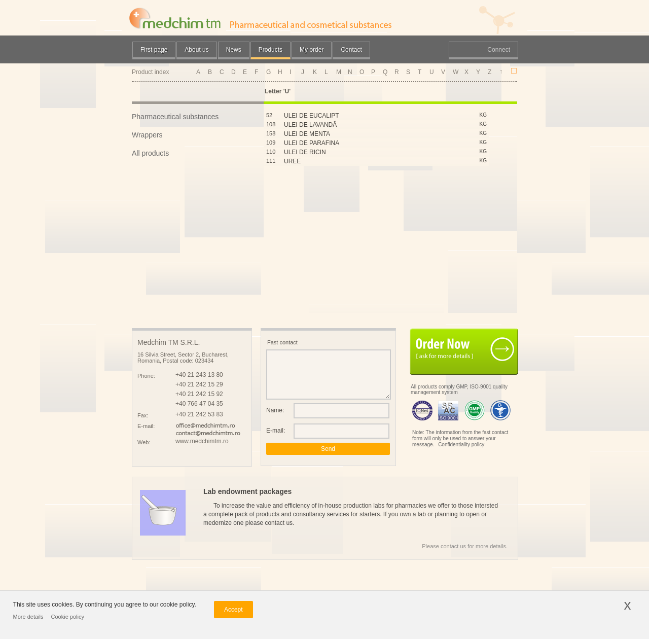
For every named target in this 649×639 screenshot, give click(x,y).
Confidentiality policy (461, 444)
